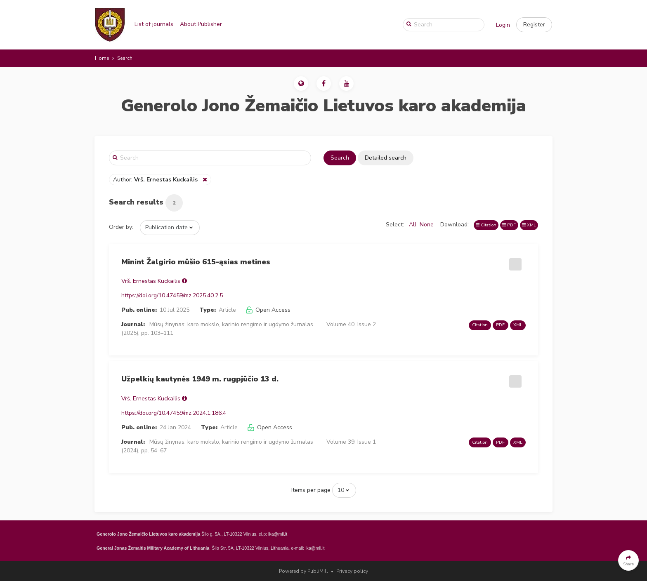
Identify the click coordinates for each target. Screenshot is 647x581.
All (412, 224)
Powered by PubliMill (303, 571)
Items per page (311, 490)
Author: (156, 179)
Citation (486, 225)
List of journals (154, 24)
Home (102, 58)
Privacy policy (352, 571)
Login (503, 25)
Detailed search (385, 158)
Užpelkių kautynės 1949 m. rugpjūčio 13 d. (200, 379)
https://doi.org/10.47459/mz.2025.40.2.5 (172, 295)
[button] (534, 24)
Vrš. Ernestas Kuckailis (150, 281)
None (427, 224)
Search (340, 158)
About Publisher (201, 24)
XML (529, 225)
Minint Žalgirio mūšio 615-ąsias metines (195, 262)
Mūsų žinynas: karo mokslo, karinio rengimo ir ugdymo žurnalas (231, 324)
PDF (509, 225)
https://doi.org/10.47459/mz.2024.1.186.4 (173, 413)
